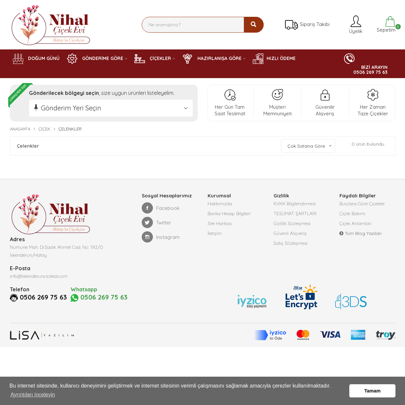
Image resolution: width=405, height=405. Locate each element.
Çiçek (44, 128)
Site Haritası (220, 224)
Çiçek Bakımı (352, 214)
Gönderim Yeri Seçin (71, 108)
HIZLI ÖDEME (274, 58)
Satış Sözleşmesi (290, 243)
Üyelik (355, 24)
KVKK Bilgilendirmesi (295, 204)
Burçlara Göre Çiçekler (362, 204)
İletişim (215, 234)
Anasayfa (20, 128)
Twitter (156, 222)
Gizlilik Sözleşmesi (292, 224)
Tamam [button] (372, 390)
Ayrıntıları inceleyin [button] (33, 394)
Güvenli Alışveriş (290, 234)
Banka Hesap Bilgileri (229, 214)
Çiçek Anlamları (355, 224)
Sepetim (385, 24)
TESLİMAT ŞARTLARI (295, 214)
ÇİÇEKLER (152, 58)
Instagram (161, 237)
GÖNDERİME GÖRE (95, 58)
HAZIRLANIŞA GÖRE (212, 58)
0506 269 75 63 (43, 297)
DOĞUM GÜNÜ (36, 58)
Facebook (161, 208)
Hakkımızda (220, 204)
